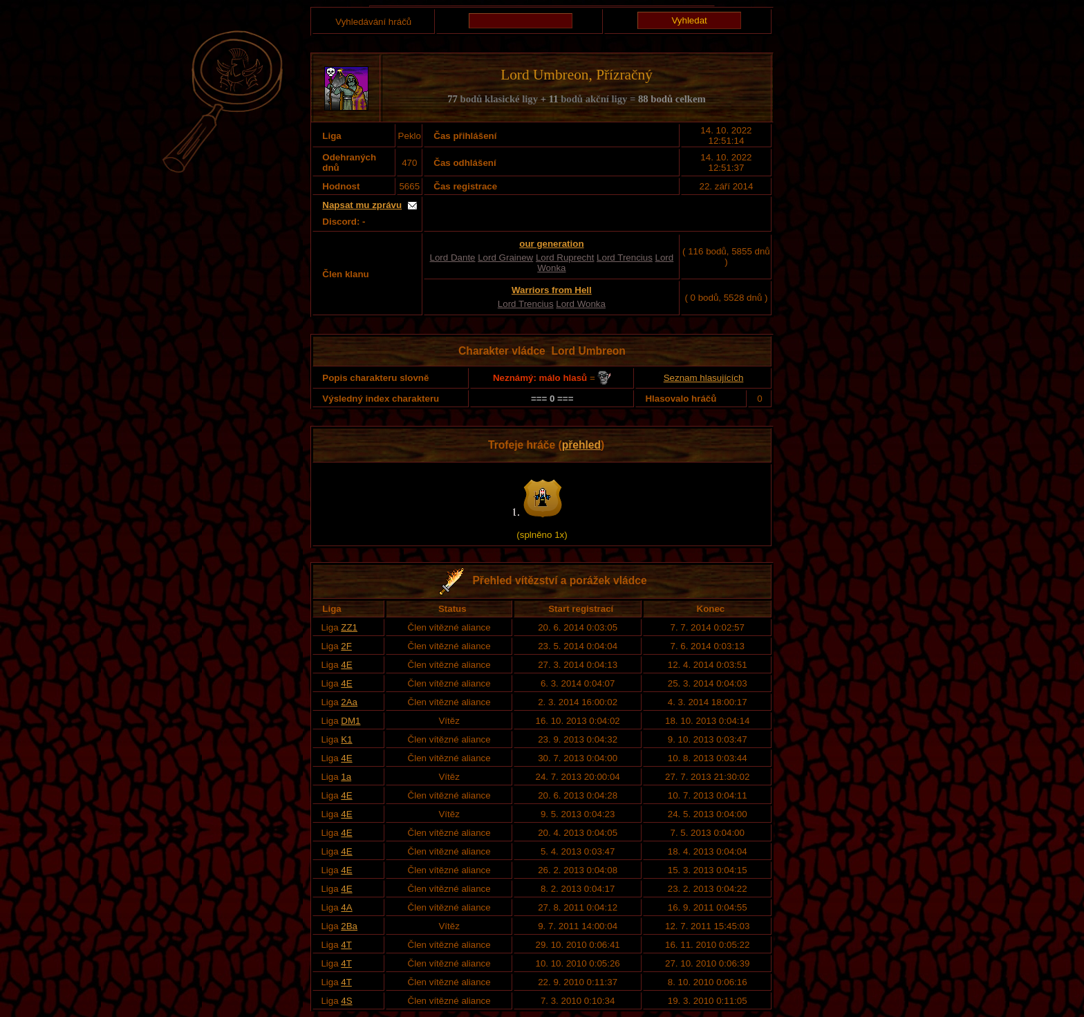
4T (346, 945)
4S (346, 1001)
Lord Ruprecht (565, 257)
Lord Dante (453, 257)
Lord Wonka (581, 304)
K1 (346, 739)
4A (346, 907)
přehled (581, 445)
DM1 (350, 721)
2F (346, 646)
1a (346, 777)
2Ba (349, 926)
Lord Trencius (625, 257)
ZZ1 (349, 627)
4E (346, 665)
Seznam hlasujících (704, 378)
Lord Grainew (505, 257)
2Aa (349, 702)
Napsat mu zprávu (362, 205)
